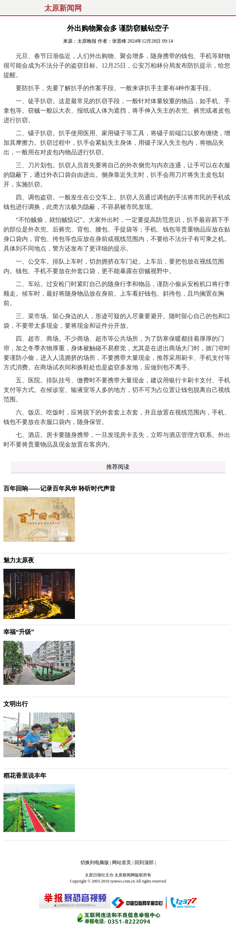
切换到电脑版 (94, 862)
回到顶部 (144, 862)
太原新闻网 (63, 8)
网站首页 (121, 862)
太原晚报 (86, 41)
